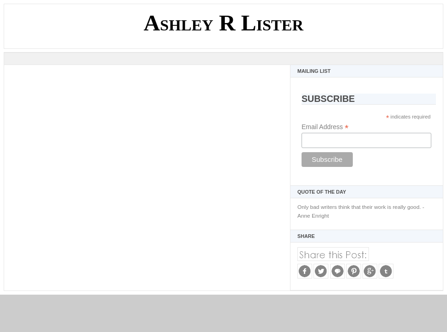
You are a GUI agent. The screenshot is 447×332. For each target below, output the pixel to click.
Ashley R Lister (223, 23)
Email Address (325, 127)
